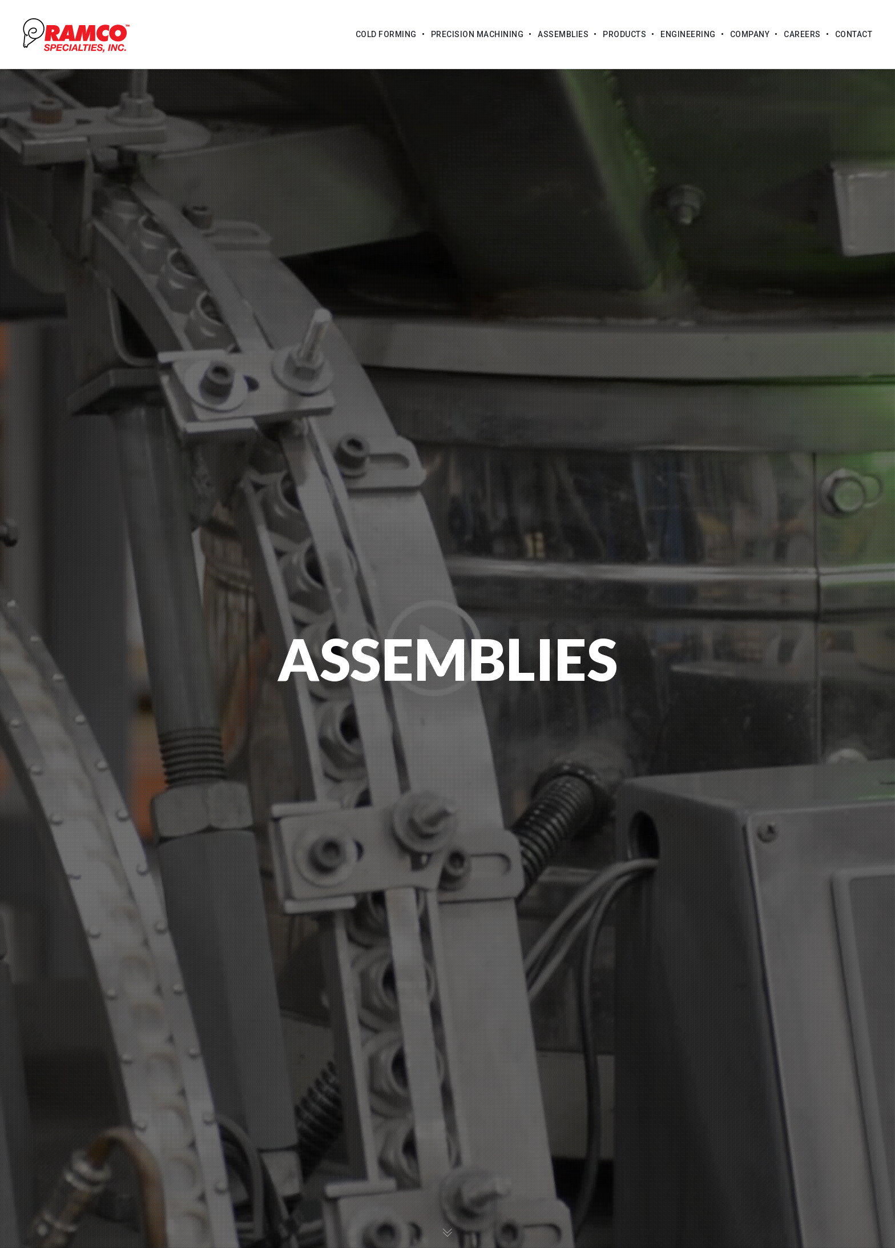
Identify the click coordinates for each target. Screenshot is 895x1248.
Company (750, 34)
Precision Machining (477, 34)
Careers (802, 34)
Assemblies (563, 34)
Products (624, 34)
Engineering (688, 34)
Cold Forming (386, 34)
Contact (854, 34)
